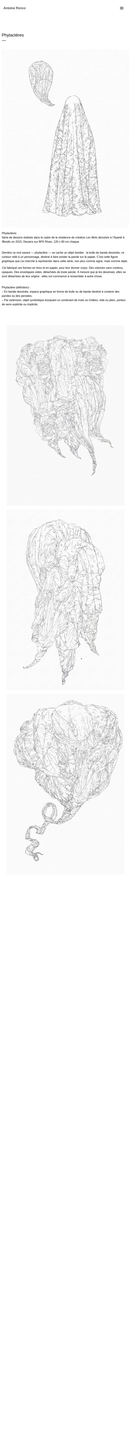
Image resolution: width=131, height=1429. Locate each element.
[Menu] (122, 8)
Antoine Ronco (15, 8)
